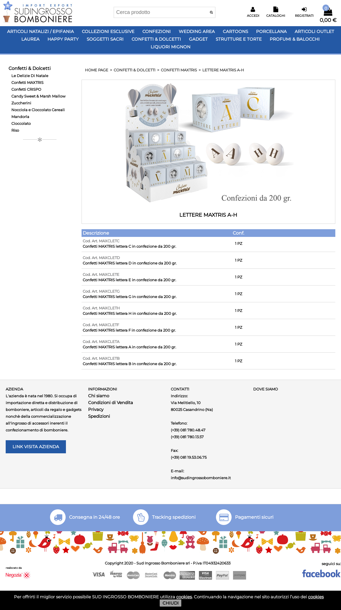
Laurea (30, 39)
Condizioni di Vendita (110, 402)
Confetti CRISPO (26, 89)
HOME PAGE (96, 70)
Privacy (95, 409)
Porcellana (271, 31)
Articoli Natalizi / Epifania (40, 31)
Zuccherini (21, 103)
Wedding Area (197, 31)
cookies (184, 596)
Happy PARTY (63, 39)
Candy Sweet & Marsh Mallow (38, 96)
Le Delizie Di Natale (29, 75)
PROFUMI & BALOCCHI (295, 39)
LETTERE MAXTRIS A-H (223, 70)
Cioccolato (21, 123)
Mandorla (20, 116)
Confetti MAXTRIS (27, 82)
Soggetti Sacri (105, 39)
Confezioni (156, 31)
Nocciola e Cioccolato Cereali (38, 109)
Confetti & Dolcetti (156, 39)
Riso (15, 130)
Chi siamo (98, 395)
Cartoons (235, 31)
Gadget (198, 39)
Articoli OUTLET (314, 31)
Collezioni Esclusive (108, 31)
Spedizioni (99, 416)
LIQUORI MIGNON (170, 46)
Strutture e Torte (239, 39)
